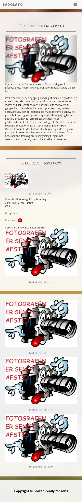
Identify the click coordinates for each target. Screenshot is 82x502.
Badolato (13, 4)
